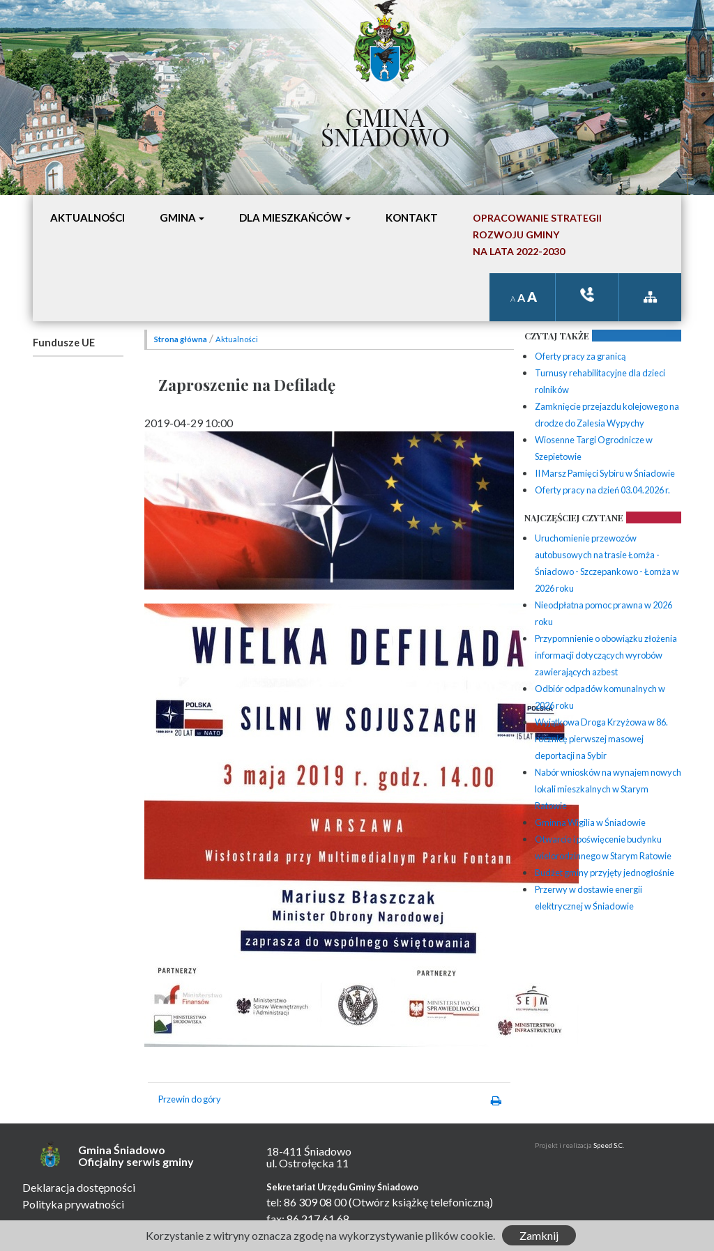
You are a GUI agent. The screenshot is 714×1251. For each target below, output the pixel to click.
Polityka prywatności (73, 1204)
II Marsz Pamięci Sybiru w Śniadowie (605, 473)
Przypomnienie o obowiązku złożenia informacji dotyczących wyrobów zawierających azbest (606, 655)
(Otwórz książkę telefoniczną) (421, 1201)
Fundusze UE (64, 342)
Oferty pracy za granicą (580, 356)
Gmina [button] (178, 217)
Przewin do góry (189, 1099)
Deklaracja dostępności (78, 1187)
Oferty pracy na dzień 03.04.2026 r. (602, 490)
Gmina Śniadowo (385, 123)
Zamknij (539, 1235)
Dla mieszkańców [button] (290, 217)
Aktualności (236, 339)
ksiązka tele (587, 294)
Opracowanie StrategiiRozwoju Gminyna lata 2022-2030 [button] (537, 234)
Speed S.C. (608, 1145)
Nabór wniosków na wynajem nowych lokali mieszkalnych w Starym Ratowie (608, 789)
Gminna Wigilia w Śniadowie (590, 822)
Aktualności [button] (87, 217)
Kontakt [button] (412, 217)
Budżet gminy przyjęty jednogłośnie (604, 872)
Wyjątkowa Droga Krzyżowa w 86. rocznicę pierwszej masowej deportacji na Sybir (601, 738)
